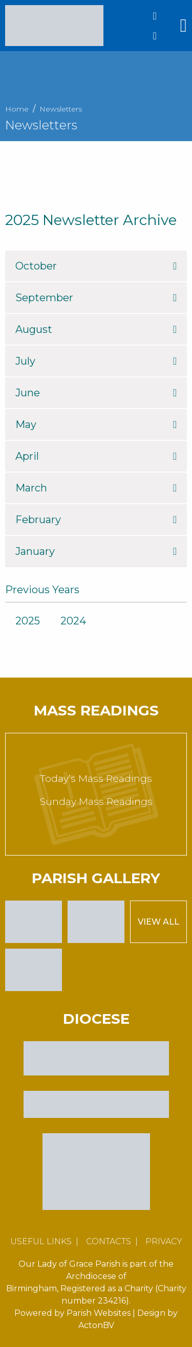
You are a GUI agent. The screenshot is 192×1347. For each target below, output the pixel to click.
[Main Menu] (183, 25)
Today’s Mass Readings (96, 778)
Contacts (108, 1241)
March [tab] (96, 488)
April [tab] (96, 456)
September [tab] (96, 297)
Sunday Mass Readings (96, 801)
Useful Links (41, 1241)
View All (158, 922)
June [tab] (96, 393)
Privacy (163, 1241)
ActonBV (96, 1325)
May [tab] (96, 424)
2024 (73, 621)
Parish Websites (99, 1313)
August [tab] (96, 329)
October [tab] (96, 266)
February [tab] (96, 519)
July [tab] (96, 361)
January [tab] (96, 551)
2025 (27, 621)
